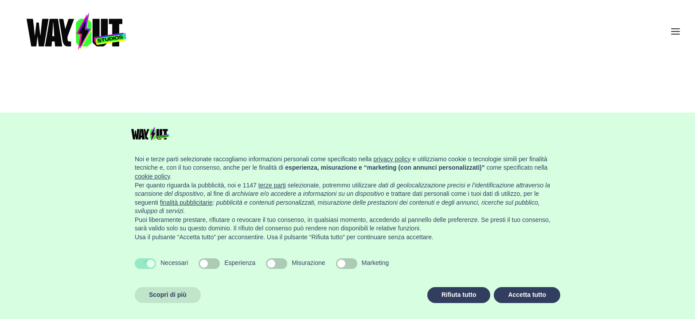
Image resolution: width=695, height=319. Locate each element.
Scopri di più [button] (168, 294)
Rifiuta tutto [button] (458, 294)
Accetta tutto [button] (527, 294)
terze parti (272, 185)
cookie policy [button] (152, 176)
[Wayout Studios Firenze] (78, 39)
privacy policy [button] (392, 159)
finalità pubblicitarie (186, 202)
